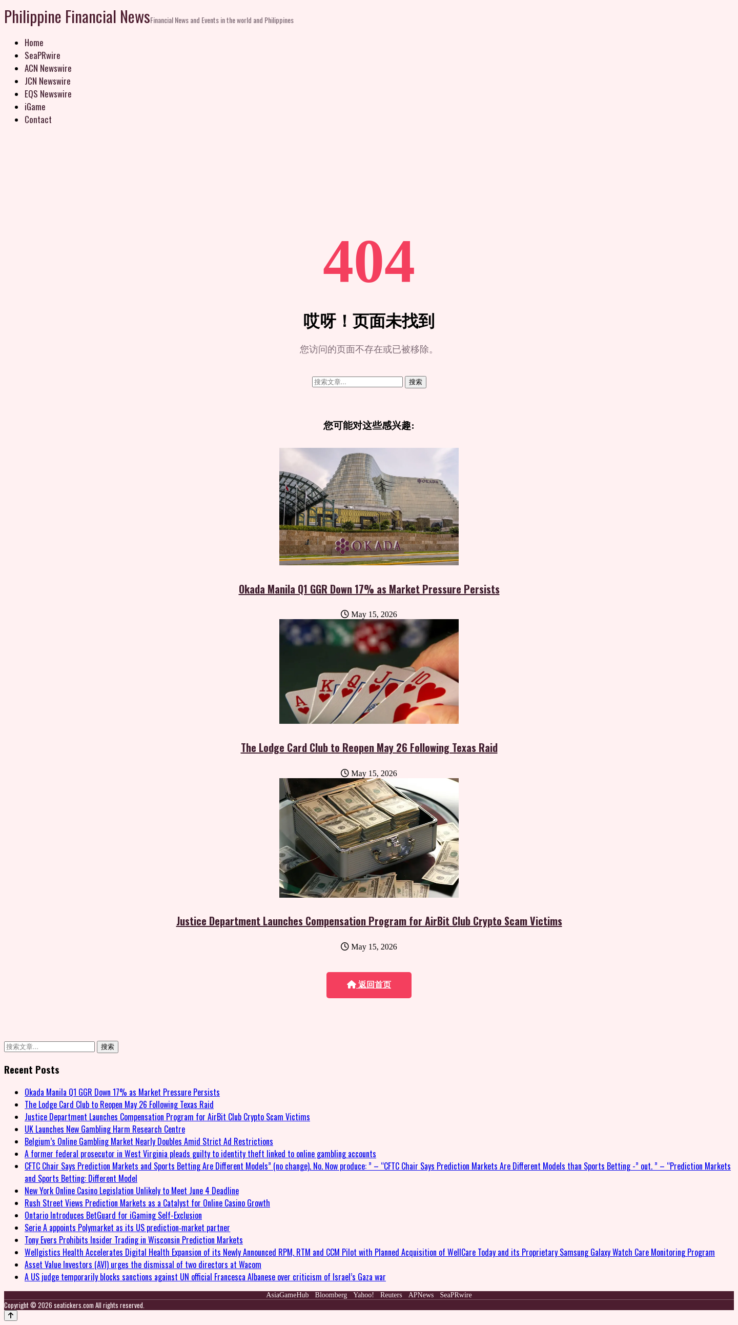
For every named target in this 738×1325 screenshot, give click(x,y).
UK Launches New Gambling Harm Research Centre (105, 1129)
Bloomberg (331, 1295)
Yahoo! (363, 1295)
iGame (35, 106)
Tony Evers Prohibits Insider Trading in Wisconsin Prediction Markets (134, 1240)
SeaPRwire (42, 55)
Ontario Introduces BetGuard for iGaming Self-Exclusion (113, 1215)
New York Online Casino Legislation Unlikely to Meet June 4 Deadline (132, 1190)
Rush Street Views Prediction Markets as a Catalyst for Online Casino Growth (147, 1203)
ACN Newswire (48, 68)
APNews (421, 1295)
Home (34, 42)
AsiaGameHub (287, 1295)
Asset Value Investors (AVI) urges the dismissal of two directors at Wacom (143, 1264)
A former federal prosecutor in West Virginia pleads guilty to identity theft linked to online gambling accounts (200, 1154)
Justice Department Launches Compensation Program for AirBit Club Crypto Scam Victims (369, 920)
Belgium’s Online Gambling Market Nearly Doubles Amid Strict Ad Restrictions (149, 1141)
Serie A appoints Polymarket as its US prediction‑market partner (127, 1227)
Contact (38, 119)
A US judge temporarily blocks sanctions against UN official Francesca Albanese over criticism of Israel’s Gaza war (205, 1277)
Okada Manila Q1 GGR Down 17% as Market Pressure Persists (369, 589)
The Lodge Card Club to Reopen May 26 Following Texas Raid (369, 747)
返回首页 (369, 984)
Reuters (391, 1295)
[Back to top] (10, 1315)
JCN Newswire (48, 80)
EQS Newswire (48, 93)
